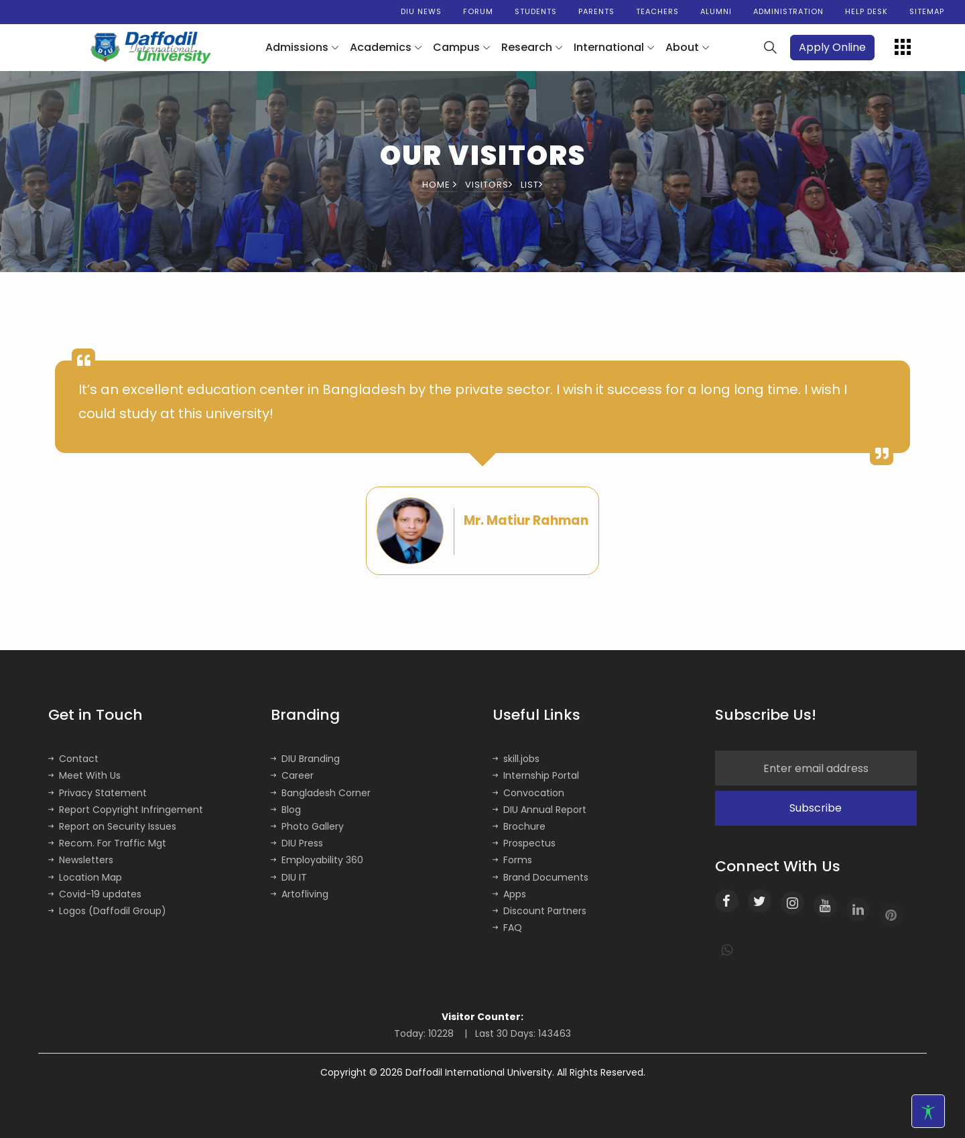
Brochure (519, 826)
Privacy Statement (97, 793)
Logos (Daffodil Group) (107, 911)
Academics (380, 47)
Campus (456, 47)
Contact (73, 758)
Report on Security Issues (112, 826)
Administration (788, 11)
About (682, 47)
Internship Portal (536, 775)
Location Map (85, 877)
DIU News (421, 11)
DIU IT (289, 877)
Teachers (657, 11)
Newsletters (80, 860)
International (609, 47)
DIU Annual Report (539, 809)
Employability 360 (317, 860)
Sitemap (926, 11)
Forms (512, 860)
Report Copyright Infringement (125, 809)
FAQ (507, 927)
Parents (596, 11)
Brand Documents (540, 877)
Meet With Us (84, 775)
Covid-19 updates (94, 894)
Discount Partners (539, 911)
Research (526, 47)
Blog (286, 809)
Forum (478, 11)
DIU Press (297, 843)
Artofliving (299, 894)
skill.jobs (516, 758)
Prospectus (524, 843)
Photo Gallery (307, 826)
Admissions (296, 47)
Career (292, 775)
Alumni (716, 11)
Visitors (489, 184)
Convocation (528, 793)
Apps (509, 894)
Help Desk (866, 11)
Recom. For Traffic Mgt (107, 843)
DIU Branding (305, 758)
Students (536, 11)
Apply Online (832, 47)
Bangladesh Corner (321, 793)
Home (439, 184)
